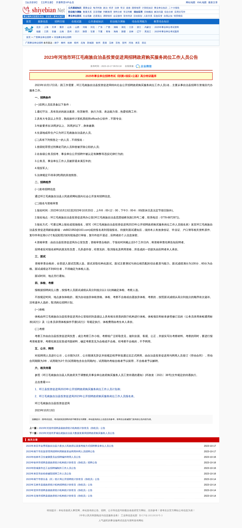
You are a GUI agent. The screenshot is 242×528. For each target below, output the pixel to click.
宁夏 (100, 31)
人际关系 (148, 16)
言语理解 (97, 12)
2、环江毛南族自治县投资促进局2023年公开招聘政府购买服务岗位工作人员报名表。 (85, 396)
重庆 (61, 27)
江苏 (131, 27)
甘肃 (92, 31)
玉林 (111, 42)
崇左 (144, 42)
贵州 (69, 31)
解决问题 (158, 12)
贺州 (124, 42)
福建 (38, 31)
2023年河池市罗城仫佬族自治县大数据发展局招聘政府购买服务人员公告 (77, 433)
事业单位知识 (160, 8)
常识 (122, 8)
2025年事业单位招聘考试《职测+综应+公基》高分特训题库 (121, 76)
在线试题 (76, 21)
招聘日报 (60, 21)
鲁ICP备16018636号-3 (151, 515)
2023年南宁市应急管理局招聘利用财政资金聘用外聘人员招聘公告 (60, 451)
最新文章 (213, 2)
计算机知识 (147, 8)
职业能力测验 (74, 12)
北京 (38, 27)
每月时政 (97, 8)
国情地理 (136, 8)
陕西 (85, 31)
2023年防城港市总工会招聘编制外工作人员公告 (51, 468)
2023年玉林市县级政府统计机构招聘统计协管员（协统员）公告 (59, 484)
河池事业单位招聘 (62, 37)
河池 (131, 42)
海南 (116, 31)
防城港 (90, 42)
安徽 (54, 31)
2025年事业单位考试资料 (166, 27)
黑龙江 (148, 31)
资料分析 (117, 12)
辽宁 (139, 31)
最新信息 (43, 21)
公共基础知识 (74, 8)
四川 (77, 31)
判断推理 (107, 12)
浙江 (139, 27)
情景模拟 (178, 16)
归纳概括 (148, 12)
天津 (54, 27)
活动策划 (137, 16)
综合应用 (138, 12)
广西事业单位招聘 (42, 37)
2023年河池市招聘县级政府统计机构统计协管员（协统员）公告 (72, 428)
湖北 (123, 27)
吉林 (131, 31)
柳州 (63, 42)
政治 (105, 8)
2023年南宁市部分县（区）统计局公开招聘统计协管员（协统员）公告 (62, 479)
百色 (118, 42)
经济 (111, 8)
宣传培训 (127, 16)
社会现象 (87, 16)
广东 (100, 27)
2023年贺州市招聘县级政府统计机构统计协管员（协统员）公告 (59, 490)
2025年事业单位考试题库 (166, 31)
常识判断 (127, 12)
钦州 (98, 42)
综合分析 (168, 12)
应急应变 (158, 16)
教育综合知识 (161, 21)
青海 (108, 31)
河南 (85, 27)
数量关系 (87, 12)
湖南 (116, 27)
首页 (28, 21)
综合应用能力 (139, 21)
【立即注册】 (47, 2)
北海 (83, 42)
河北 (92, 27)
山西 (77, 27)
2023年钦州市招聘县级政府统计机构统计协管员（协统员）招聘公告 (61, 462)
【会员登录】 (31, 2)
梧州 (76, 42)
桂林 (70, 42)
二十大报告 (174, 8)
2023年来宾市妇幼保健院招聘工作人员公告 (48, 473)
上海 (46, 27)
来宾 (137, 42)
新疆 (123, 31)
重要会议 (87, 8)
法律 (117, 8)
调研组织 (107, 16)
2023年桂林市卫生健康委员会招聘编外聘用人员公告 (53, 457)
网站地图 (190, 2)
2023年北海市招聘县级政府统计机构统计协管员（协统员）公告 (59, 495)
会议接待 (117, 16)
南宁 (56, 42)
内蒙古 (148, 27)
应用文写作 (179, 12)
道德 (128, 8)
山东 (69, 27)
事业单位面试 (74, 16)
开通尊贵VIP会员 (65, 2)
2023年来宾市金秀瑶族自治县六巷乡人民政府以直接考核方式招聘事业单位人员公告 (70, 446)
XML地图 (202, 2)
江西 (46, 31)
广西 (108, 27)
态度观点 (97, 16)
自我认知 (168, 16)
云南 (61, 31)
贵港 (105, 42)
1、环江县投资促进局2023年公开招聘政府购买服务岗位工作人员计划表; (78, 389)
